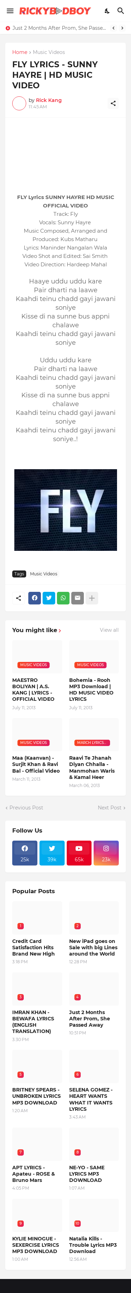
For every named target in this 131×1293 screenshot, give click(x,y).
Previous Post (26, 808)
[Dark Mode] (107, 11)
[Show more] (92, 598)
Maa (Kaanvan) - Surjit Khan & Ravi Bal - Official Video (36, 764)
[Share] (113, 103)
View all (109, 630)
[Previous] (113, 28)
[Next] (122, 28)
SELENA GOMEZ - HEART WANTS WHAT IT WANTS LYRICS (90, 1099)
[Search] (121, 11)
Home (19, 52)
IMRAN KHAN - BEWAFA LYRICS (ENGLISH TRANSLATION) (33, 1022)
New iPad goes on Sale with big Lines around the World (93, 947)
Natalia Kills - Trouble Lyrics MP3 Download (93, 1245)
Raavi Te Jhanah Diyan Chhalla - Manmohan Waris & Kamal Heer (92, 767)
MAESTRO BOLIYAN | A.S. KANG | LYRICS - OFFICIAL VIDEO (33, 690)
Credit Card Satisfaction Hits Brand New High (33, 947)
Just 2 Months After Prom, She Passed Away (60, 28)
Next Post (110, 808)
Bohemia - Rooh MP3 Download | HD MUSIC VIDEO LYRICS (91, 690)
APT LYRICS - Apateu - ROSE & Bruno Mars (33, 1173)
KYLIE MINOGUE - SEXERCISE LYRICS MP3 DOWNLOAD (35, 1245)
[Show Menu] (9, 11)
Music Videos (49, 52)
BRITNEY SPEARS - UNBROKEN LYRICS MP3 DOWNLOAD (36, 1096)
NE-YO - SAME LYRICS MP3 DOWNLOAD (86, 1173)
